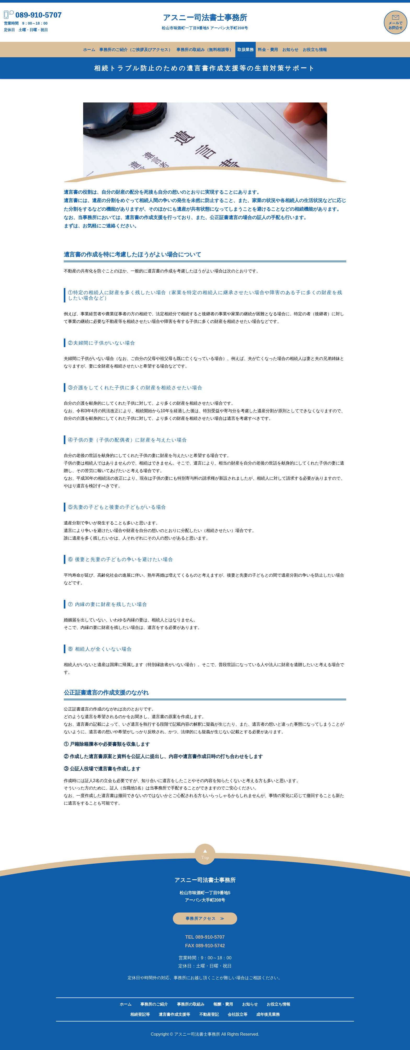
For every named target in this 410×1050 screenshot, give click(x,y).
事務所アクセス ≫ (205, 918)
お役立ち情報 (315, 49)
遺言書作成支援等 (174, 1014)
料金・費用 (268, 49)
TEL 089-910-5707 (205, 937)
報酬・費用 (223, 1004)
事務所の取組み (190, 1004)
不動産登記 (209, 1014)
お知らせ (290, 49)
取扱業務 (245, 49)
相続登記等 (140, 1014)
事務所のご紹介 (154, 1004)
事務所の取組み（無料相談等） (204, 49)
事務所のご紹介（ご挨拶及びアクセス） (135, 49)
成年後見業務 (268, 1014)
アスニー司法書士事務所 (205, 21)
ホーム (89, 49)
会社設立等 (237, 1014)
